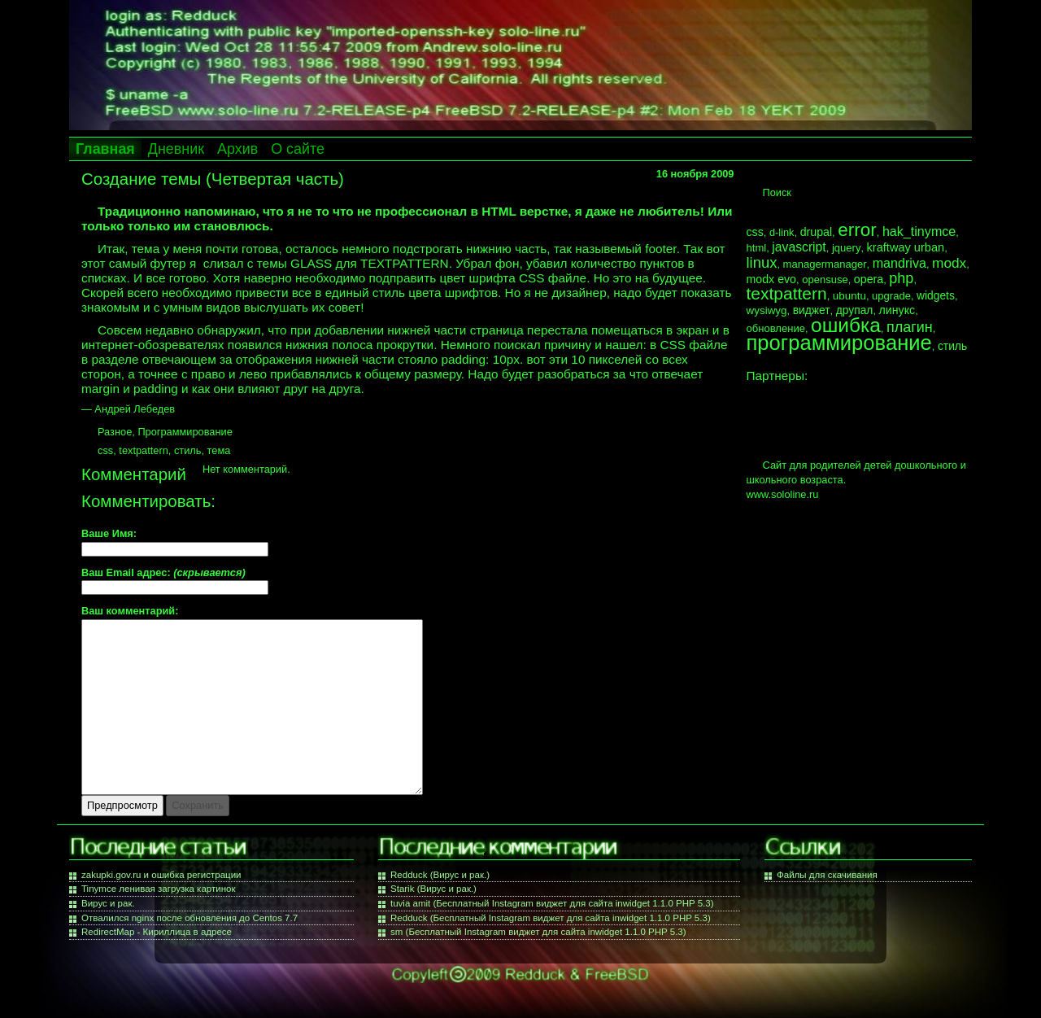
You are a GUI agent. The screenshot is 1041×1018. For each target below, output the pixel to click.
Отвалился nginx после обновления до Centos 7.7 (189, 918)
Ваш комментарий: (129, 611)
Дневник (176, 149)
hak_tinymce (919, 231)
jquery (846, 248)
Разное (115, 432)
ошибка (846, 325)
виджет (811, 310)
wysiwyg (767, 310)
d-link (782, 232)
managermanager (825, 264)
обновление (776, 328)
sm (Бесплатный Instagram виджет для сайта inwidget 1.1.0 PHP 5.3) (538, 932)
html (757, 248)
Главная (105, 149)
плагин (909, 327)
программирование (839, 342)
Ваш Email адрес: (163, 573)
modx (949, 263)
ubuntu (849, 296)
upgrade (891, 296)
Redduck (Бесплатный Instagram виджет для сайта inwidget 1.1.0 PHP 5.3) (550, 918)
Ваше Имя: (109, 534)
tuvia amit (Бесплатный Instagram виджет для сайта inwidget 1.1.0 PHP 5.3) (552, 903)
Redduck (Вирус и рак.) (440, 875)
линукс (897, 310)
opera (868, 279)
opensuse (825, 279)
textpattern (143, 450)
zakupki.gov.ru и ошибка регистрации (161, 875)
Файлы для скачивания (827, 875)
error (857, 230)
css (105, 450)
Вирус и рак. (108, 903)
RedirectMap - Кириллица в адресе (156, 932)
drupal (816, 231)
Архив (237, 149)
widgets (936, 295)
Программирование (184, 432)
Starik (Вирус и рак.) (433, 888)
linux (762, 262)
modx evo (772, 279)
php (901, 278)
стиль (188, 450)
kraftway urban (906, 247)
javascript (798, 247)
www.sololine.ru (783, 494)
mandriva (899, 263)
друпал (854, 310)
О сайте (297, 149)
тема (219, 450)
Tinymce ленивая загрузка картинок (158, 888)
